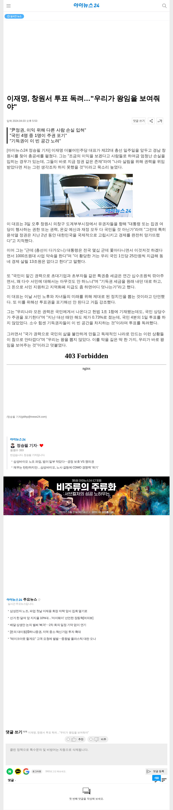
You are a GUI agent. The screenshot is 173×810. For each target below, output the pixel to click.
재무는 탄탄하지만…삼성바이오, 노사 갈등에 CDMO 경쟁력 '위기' (55, 467)
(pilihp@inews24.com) (34, 416)
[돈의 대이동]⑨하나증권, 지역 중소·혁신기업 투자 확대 (45, 632)
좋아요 (41, 445)
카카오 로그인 (18, 771)
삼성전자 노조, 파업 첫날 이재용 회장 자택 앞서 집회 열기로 (48, 611)
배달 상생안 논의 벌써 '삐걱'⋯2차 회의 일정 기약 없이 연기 (48, 625)
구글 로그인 (26, 771)
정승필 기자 (27, 445)
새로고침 (39, 599)
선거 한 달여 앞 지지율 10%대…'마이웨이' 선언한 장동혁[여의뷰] (51, 618)
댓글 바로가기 (156, 778)
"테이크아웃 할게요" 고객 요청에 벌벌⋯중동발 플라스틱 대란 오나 (53, 638)
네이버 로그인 (9, 771)
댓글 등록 (158, 771)
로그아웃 (36, 771)
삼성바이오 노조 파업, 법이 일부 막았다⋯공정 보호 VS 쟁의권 (53, 461)
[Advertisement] (86, 556)
